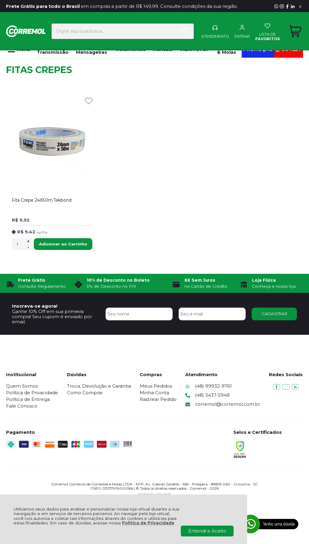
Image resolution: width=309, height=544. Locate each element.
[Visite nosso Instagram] (282, 6)
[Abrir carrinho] (295, 26)
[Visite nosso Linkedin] (292, 6)
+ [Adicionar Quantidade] (28, 241)
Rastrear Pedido (158, 399)
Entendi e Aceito (207, 531)
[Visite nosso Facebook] (287, 6)
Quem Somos (22, 386)
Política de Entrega (28, 399)
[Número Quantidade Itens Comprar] (18, 244)
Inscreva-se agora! (34, 306)
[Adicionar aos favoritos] (88, 101)
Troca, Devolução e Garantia (99, 386)
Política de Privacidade (148, 522)
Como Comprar (85, 392)
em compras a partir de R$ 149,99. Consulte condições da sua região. (122, 6)
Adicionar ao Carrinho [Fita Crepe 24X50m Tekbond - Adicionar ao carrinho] (63, 244)
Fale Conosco (21, 406)
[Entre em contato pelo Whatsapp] (276, 6)
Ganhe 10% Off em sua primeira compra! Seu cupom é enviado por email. (52, 317)
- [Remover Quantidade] (28, 247)
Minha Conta (154, 392)
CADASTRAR (274, 313)
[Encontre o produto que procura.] (183, 27)
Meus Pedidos (156, 386)
